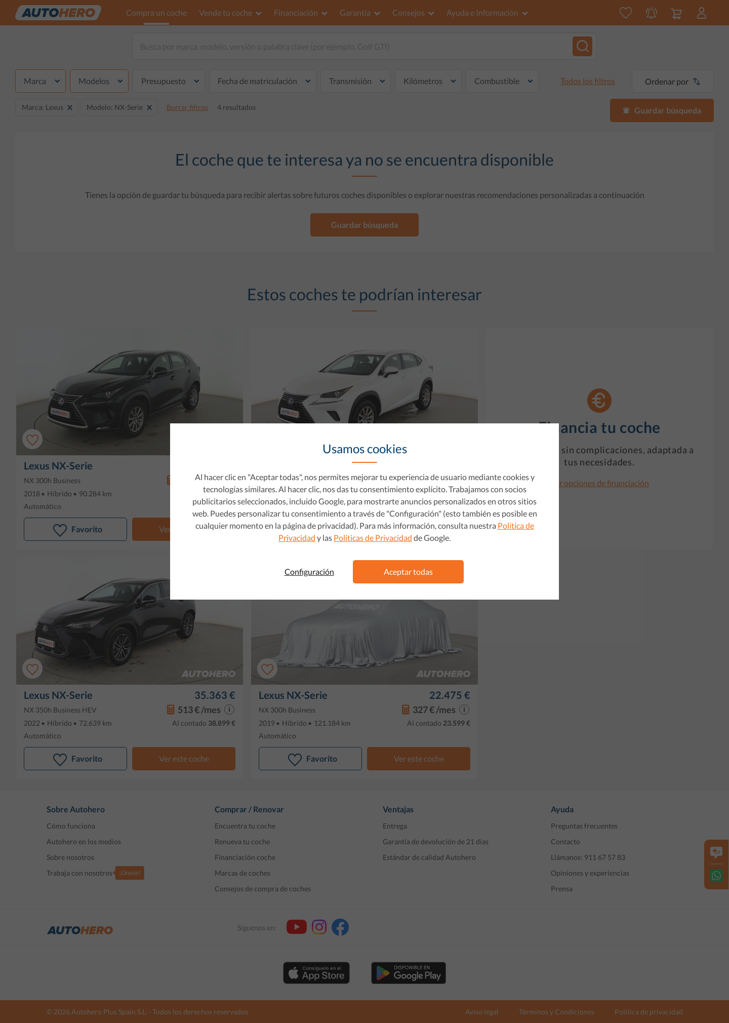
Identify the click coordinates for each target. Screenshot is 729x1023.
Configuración (309, 571)
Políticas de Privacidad (373, 537)
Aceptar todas (408, 571)
